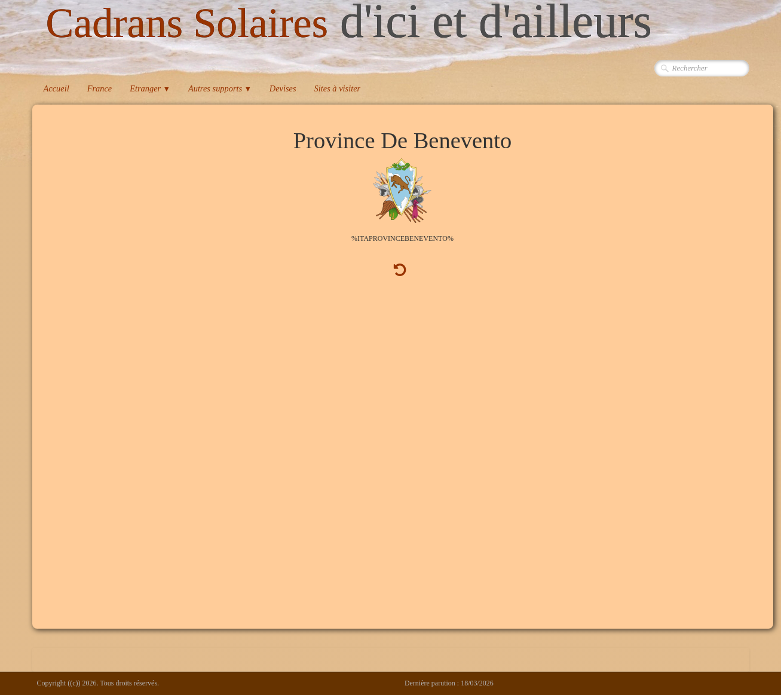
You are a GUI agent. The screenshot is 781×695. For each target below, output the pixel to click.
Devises (282, 88)
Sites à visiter (337, 88)
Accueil (56, 88)
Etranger (150, 88)
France (99, 88)
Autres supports (220, 88)
